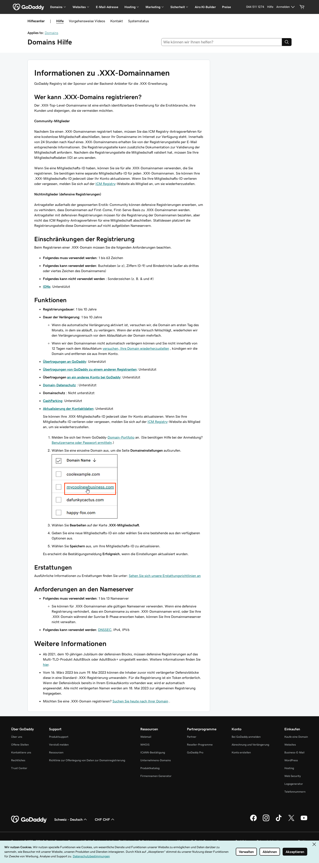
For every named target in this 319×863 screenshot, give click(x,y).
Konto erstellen (241, 752)
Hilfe (60, 21)
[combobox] (221, 42)
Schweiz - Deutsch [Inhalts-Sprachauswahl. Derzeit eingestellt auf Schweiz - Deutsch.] (71, 819)
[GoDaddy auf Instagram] (266, 820)
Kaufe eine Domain (296, 736)
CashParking (52, 400)
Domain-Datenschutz (59, 385)
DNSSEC (104, 629)
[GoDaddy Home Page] (29, 819)
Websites (290, 744)
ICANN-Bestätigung (152, 752)
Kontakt (116, 21)
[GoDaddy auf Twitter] (291, 820)
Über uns (16, 736)
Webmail (145, 736)
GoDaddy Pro (195, 752)
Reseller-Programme (200, 744)
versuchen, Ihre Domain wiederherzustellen (136, 348)
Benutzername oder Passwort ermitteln (82, 442)
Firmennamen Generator (155, 776)
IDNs (46, 286)
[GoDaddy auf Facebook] (253, 820)
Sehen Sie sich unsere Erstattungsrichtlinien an (165, 575)
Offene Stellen (20, 744)
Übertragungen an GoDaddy (64, 361)
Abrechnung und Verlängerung (250, 744)
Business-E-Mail (294, 752)
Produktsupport (58, 736)
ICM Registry (105, 183)
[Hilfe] (270, 7)
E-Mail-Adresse (107, 6)
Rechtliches (18, 760)
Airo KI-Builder (205, 6)
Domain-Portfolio (121, 437)
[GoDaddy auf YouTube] (304, 820)
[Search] (287, 42)
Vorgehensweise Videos (87, 21)
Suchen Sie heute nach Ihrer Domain (140, 701)
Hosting (289, 768)
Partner (191, 736)
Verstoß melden (59, 744)
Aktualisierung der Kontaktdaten (68, 408)
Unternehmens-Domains (155, 760)
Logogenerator (293, 783)
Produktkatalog (150, 768)
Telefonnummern (294, 791)
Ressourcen (56, 752)
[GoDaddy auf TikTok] (279, 820)
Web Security (292, 776)
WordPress (291, 760)
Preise (226, 6)
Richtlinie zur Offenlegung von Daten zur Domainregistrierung (87, 760)
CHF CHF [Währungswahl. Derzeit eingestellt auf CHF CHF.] (105, 819)
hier (45, 664)
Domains (51, 32)
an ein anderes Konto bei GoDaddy (93, 377)
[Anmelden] (286, 7)
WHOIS (144, 744)
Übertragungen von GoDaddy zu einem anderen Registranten (90, 369)
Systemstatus (138, 21)
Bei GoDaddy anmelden (246, 736)
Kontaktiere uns (21, 752)
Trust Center (19, 768)
